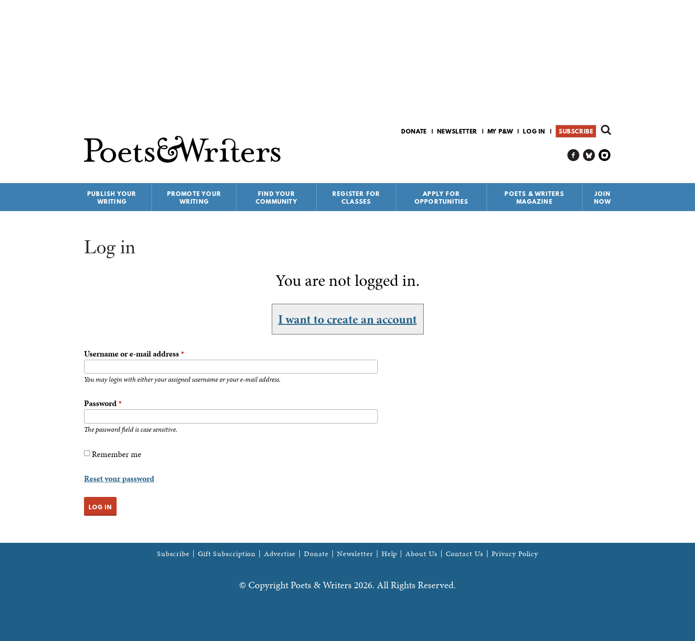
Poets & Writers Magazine (534, 198)
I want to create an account (347, 319)
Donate (414, 131)
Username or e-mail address (134, 353)
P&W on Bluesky (589, 155)
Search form (606, 130)
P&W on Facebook (573, 155)
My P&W (500, 131)
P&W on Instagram (605, 155)
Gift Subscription (227, 553)
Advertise (280, 553)
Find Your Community (276, 198)
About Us (421, 553)
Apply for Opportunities (442, 198)
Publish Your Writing (111, 198)
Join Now (602, 198)
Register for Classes (356, 198)
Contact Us (464, 553)
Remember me (116, 454)
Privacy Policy (515, 553)
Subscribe (576, 131)
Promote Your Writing (194, 198)
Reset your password (119, 478)
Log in (534, 131)
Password (103, 403)
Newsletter (457, 131)
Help (389, 553)
